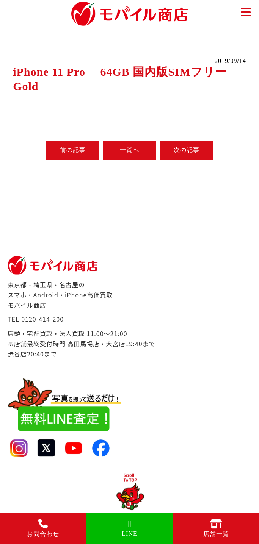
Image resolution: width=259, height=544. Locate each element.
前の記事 (73, 150)
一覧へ (129, 150)
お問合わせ (43, 528)
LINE (129, 528)
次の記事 (186, 150)
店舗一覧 (216, 528)
